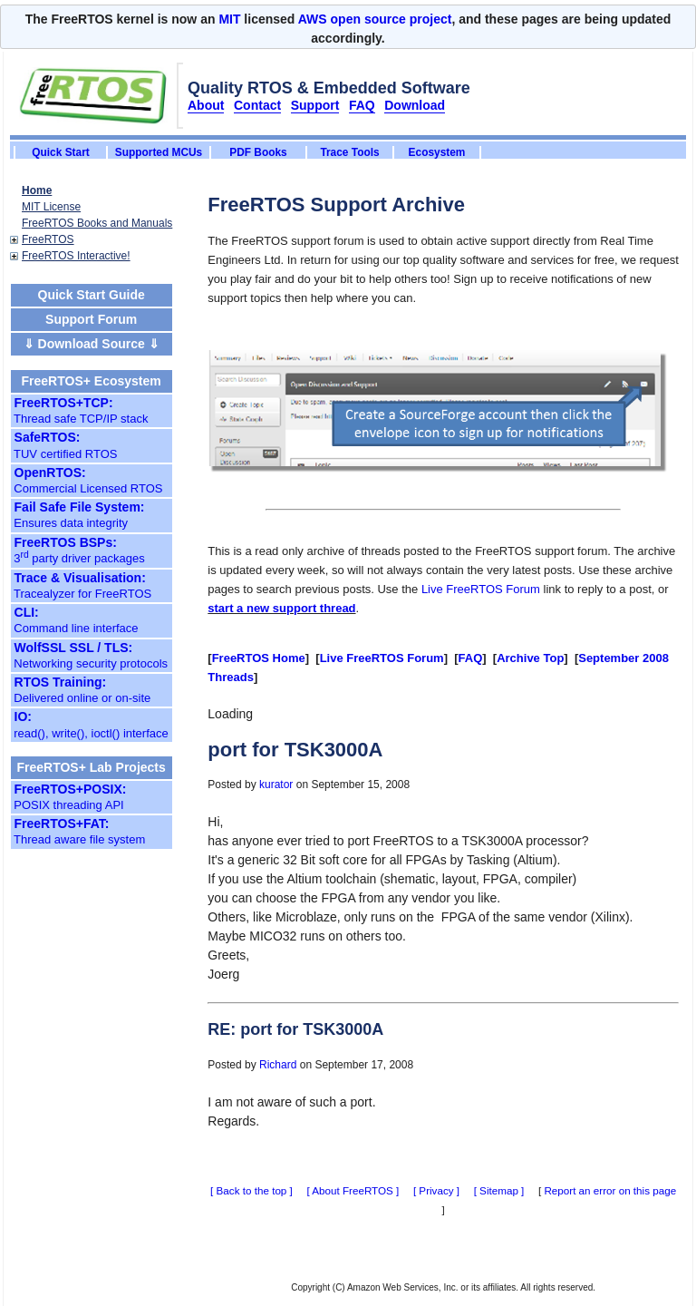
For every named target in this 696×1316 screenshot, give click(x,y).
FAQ (471, 658)
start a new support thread (281, 608)
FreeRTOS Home (258, 658)
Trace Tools (349, 152)
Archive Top (530, 658)
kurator (276, 784)
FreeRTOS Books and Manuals (97, 223)
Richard (277, 1064)
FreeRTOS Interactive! (76, 255)
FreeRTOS (48, 239)
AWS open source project (375, 19)
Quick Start (60, 152)
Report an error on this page (610, 1190)
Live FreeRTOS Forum (480, 589)
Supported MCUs (158, 152)
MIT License (51, 206)
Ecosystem (437, 152)
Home (37, 190)
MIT (229, 19)
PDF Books (257, 152)
